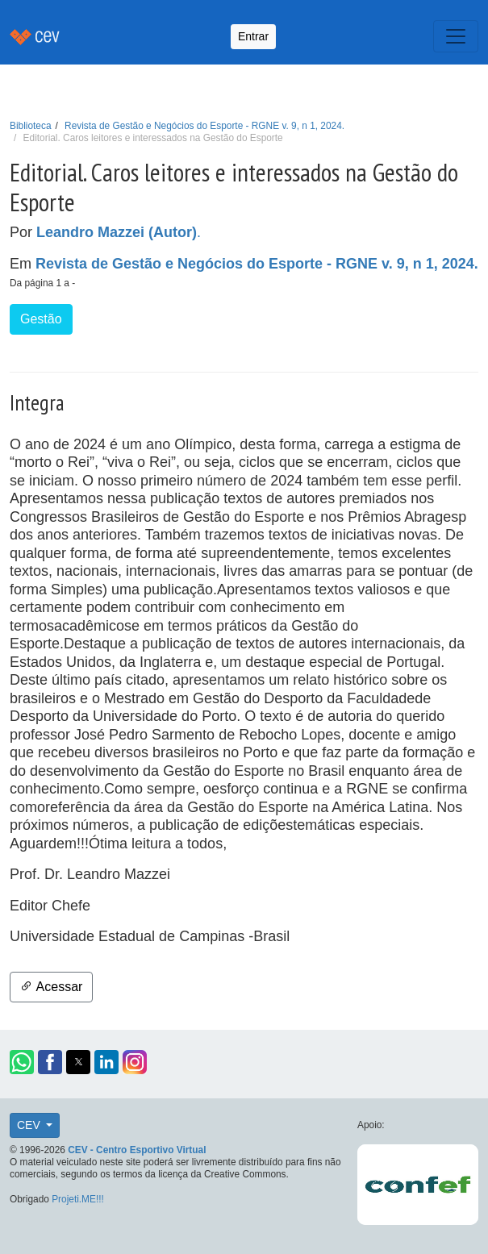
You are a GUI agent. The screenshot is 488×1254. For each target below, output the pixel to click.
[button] (22, 1062)
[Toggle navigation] (455, 36)
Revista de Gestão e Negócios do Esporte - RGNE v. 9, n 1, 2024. (204, 125)
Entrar (253, 36)
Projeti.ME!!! (78, 1199)
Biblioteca (31, 125)
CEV (30, 1125)
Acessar (51, 987)
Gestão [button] (41, 319)
